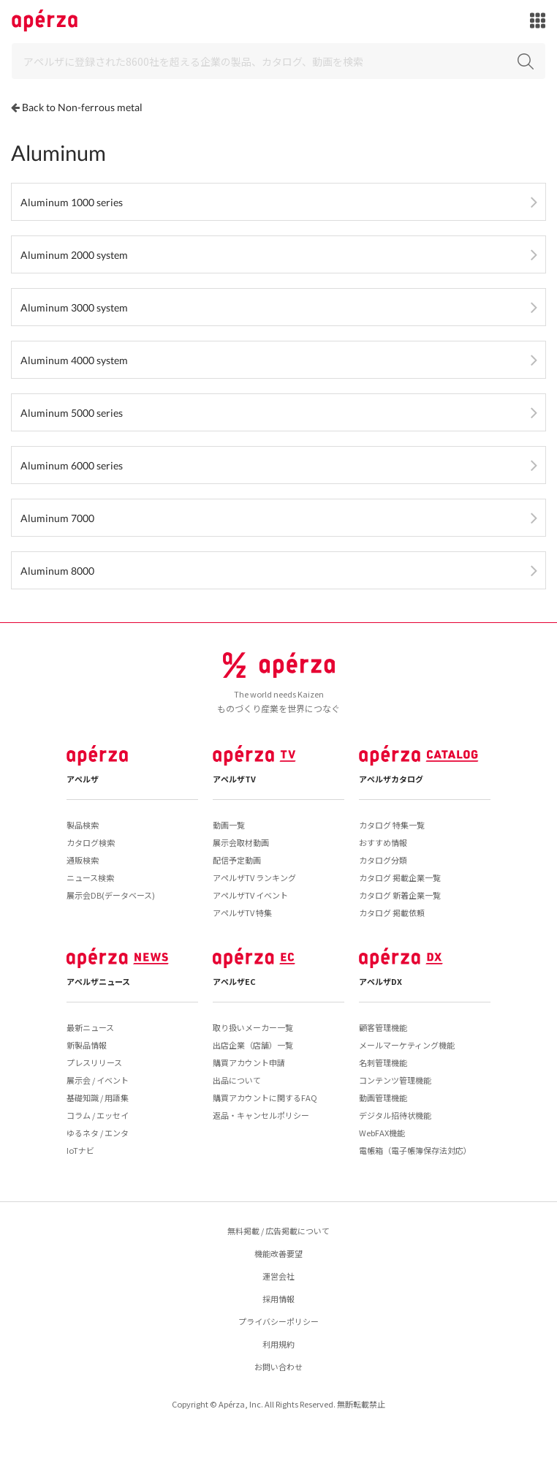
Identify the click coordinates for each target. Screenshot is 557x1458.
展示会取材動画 (241, 842)
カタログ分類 (383, 860)
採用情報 (278, 1298)
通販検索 (83, 860)
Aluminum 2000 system (74, 255)
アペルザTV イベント (250, 895)
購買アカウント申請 (249, 1062)
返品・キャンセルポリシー (261, 1115)
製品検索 (83, 825)
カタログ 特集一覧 (392, 825)
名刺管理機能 (383, 1062)
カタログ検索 (91, 842)
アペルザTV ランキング (254, 877)
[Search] (278, 61)
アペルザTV (234, 779)
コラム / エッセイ (98, 1115)
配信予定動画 (237, 860)
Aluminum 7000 (57, 518)
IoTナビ (80, 1150)
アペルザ (83, 779)
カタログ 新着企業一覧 (400, 895)
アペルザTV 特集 (242, 912)
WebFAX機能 (382, 1132)
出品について (237, 1080)
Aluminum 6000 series (71, 465)
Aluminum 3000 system (74, 307)
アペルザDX (380, 981)
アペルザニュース (98, 981)
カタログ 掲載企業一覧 (400, 877)
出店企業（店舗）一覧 (253, 1045)
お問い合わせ (278, 1366)
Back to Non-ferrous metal (82, 107)
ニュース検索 (90, 877)
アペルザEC (234, 981)
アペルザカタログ (391, 779)
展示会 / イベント (98, 1080)
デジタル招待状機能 (395, 1115)
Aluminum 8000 (57, 570)
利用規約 (278, 1344)
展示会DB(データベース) (111, 895)
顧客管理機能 (383, 1027)
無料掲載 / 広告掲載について (278, 1230)
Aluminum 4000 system (74, 360)
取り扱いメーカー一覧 (253, 1027)
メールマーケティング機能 (407, 1045)
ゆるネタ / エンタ (98, 1132)
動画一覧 (229, 825)
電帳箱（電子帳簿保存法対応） (415, 1150)
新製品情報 (87, 1045)
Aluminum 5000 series (71, 413)
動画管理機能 (383, 1097)
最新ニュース (90, 1027)
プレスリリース (94, 1062)
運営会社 (278, 1276)
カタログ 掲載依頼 (392, 912)
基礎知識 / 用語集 (98, 1097)
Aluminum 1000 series (71, 202)
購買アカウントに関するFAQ (265, 1097)
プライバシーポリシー (278, 1321)
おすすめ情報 (383, 842)
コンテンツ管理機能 (395, 1080)
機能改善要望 (278, 1253)
